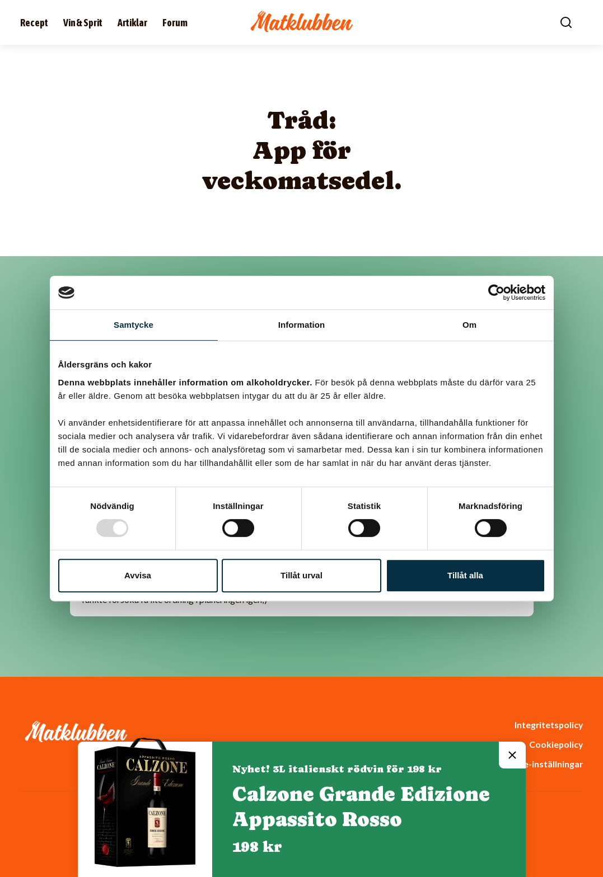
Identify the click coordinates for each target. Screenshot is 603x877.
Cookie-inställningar (541, 763)
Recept (34, 23)
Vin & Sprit (82, 23)
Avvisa (137, 575)
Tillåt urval (301, 575)
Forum (175, 23)
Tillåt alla (465, 575)
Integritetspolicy (549, 724)
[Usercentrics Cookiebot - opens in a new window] (496, 292)
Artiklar (132, 23)
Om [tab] (469, 324)
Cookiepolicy (556, 744)
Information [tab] (301, 324)
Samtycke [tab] (133, 324)
